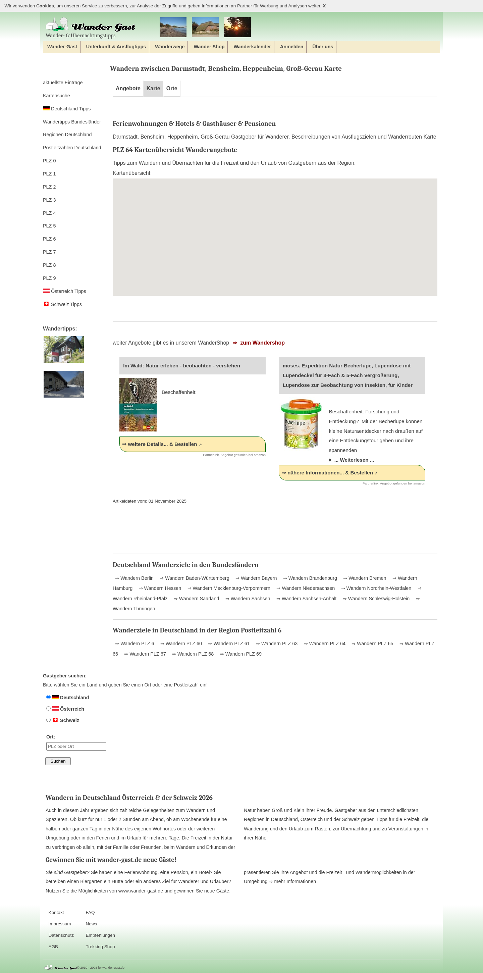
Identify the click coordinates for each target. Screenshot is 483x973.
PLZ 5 (49, 225)
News (91, 923)
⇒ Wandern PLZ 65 (371, 643)
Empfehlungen (100, 935)
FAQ (90, 912)
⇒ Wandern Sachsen (247, 598)
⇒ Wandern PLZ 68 (192, 654)
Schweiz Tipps (62, 304)
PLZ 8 (49, 265)
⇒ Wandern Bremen (364, 578)
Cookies (45, 5)
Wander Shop (209, 46)
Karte (153, 88)
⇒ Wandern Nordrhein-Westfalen (376, 588)
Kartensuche (56, 95)
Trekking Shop (100, 946)
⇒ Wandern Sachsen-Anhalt (305, 598)
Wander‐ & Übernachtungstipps (91, 27)
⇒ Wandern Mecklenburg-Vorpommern (228, 588)
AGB (53, 946)
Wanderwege (169, 46)
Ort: (76, 742)
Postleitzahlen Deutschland (72, 147)
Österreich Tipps (64, 291)
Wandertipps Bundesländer (72, 121)
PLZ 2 (49, 187)
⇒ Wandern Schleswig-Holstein (375, 598)
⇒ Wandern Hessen (159, 588)
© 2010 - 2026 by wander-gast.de (100, 967)
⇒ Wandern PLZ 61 (228, 643)
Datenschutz (61, 935)
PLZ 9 (49, 278)
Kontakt (56, 912)
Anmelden (292, 46)
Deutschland (67, 697)
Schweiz (62, 720)
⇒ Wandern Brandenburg (309, 578)
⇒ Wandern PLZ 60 (180, 643)
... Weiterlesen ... (354, 460)
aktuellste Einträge (63, 82)
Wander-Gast (62, 46)
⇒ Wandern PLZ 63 (276, 643)
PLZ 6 (49, 239)
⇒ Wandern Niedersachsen (305, 588)
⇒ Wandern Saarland (195, 598)
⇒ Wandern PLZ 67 (144, 654)
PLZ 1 (49, 173)
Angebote (128, 88)
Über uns (322, 46)
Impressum (59, 923)
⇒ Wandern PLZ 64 (324, 643)
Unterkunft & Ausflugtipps (116, 46)
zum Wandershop (262, 343)
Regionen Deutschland (67, 134)
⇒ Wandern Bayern (255, 578)
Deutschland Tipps (67, 108)
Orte (171, 88)
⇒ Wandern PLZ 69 (240, 654)
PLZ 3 (49, 200)
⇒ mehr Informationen (293, 881)
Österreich (65, 709)
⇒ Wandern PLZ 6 (134, 643)
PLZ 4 (49, 213)
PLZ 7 (49, 252)
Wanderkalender (252, 46)
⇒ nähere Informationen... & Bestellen (327, 472)
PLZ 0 (49, 160)
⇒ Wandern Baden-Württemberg (193, 578)
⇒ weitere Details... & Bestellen (159, 444)
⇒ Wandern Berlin (134, 578)
